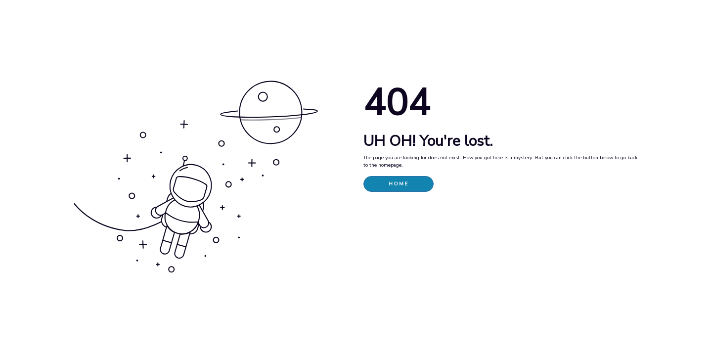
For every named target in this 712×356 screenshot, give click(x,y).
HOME (398, 183)
